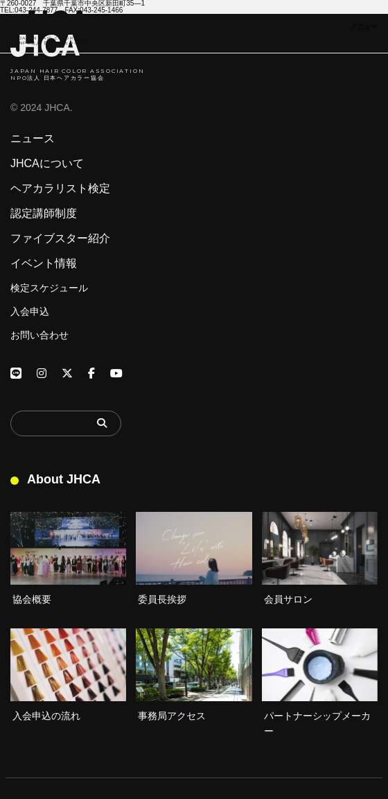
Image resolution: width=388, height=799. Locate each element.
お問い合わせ (39, 335)
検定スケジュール (49, 288)
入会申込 (29, 311)
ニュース (32, 138)
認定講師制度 (43, 213)
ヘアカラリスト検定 (60, 188)
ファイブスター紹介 (60, 238)
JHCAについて (47, 163)
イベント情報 (43, 263)
